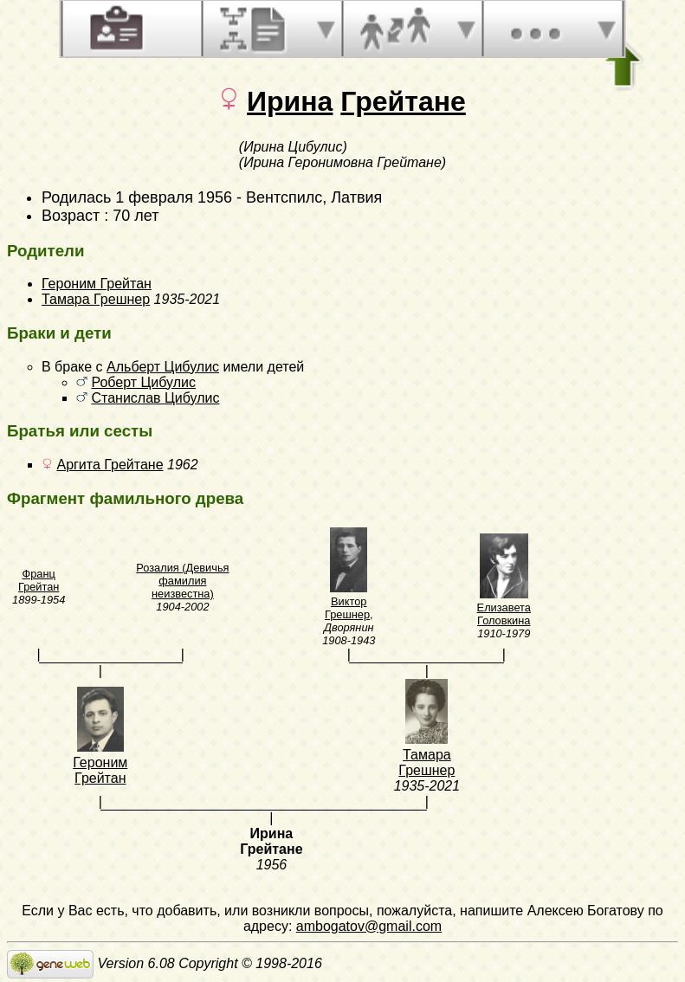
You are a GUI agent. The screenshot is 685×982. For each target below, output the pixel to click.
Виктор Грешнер (347, 608)
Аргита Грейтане (109, 464)
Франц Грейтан (39, 580)
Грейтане (403, 101)
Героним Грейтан (97, 283)
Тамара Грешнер (96, 299)
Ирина (290, 101)
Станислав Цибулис (155, 398)
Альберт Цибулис (163, 366)
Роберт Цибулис (143, 382)
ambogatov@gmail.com (369, 926)
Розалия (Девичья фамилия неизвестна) (182, 580)
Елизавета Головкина (504, 614)
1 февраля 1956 (173, 197)
